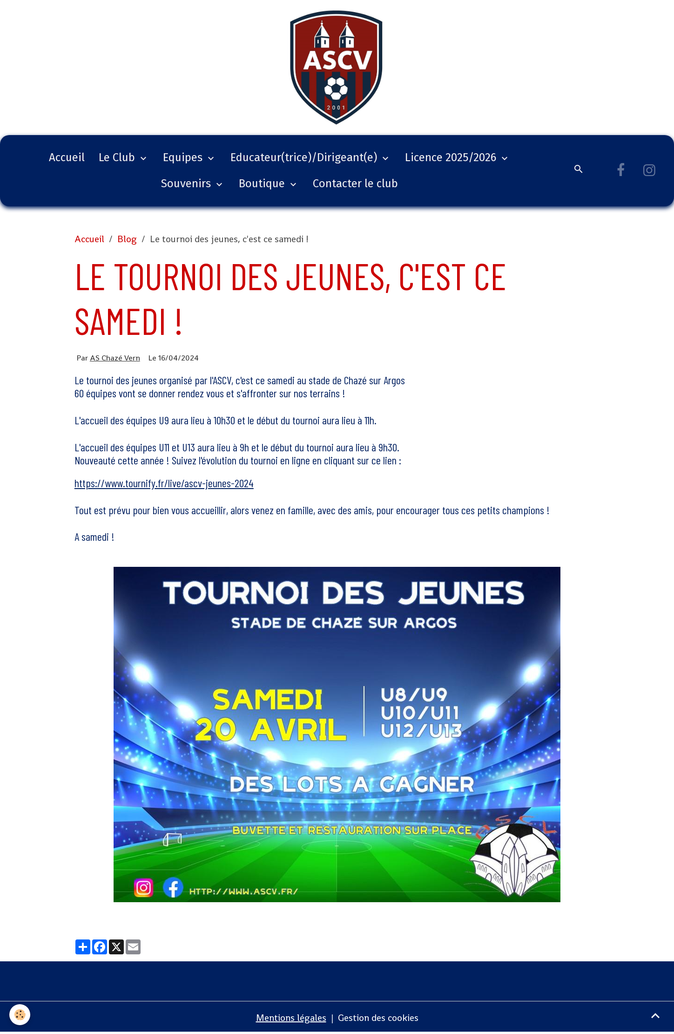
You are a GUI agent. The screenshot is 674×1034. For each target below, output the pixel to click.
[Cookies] (19, 1014)
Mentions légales (291, 1018)
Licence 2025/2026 (452, 157)
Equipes (184, 157)
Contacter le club (355, 183)
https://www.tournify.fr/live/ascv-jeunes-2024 (164, 483)
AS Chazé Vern (115, 358)
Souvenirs (187, 183)
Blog (127, 239)
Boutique (263, 183)
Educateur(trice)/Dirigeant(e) (305, 157)
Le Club (118, 157)
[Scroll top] (655, 1015)
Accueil (67, 157)
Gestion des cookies (378, 1018)
